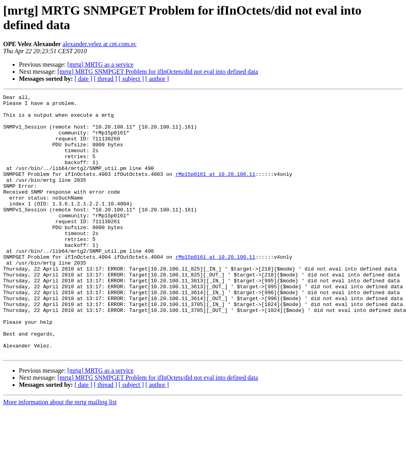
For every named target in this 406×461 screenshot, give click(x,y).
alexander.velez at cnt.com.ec (100, 44)
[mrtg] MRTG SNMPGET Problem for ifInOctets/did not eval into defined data (158, 71)
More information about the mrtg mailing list (60, 454)
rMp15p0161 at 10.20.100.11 (215, 190)
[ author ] (157, 78)
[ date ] (83, 78)
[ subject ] (131, 78)
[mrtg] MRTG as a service (100, 64)
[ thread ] (105, 78)
